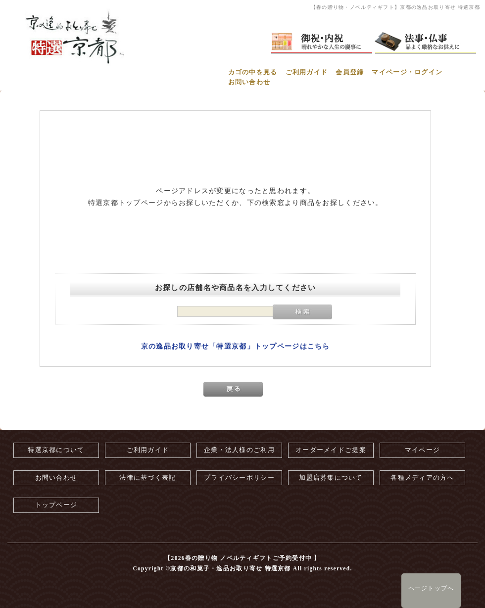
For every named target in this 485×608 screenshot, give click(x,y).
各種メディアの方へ (422, 477)
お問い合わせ (249, 82)
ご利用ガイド (307, 72)
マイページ (422, 450)
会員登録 (350, 72)
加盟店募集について (331, 477)
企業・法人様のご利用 (239, 450)
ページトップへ (431, 588)
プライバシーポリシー (239, 477)
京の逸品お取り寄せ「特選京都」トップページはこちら (235, 346)
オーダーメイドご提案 (330, 450)
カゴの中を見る (253, 72)
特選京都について (56, 450)
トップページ (56, 505)
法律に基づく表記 (147, 477)
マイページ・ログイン (407, 72)
